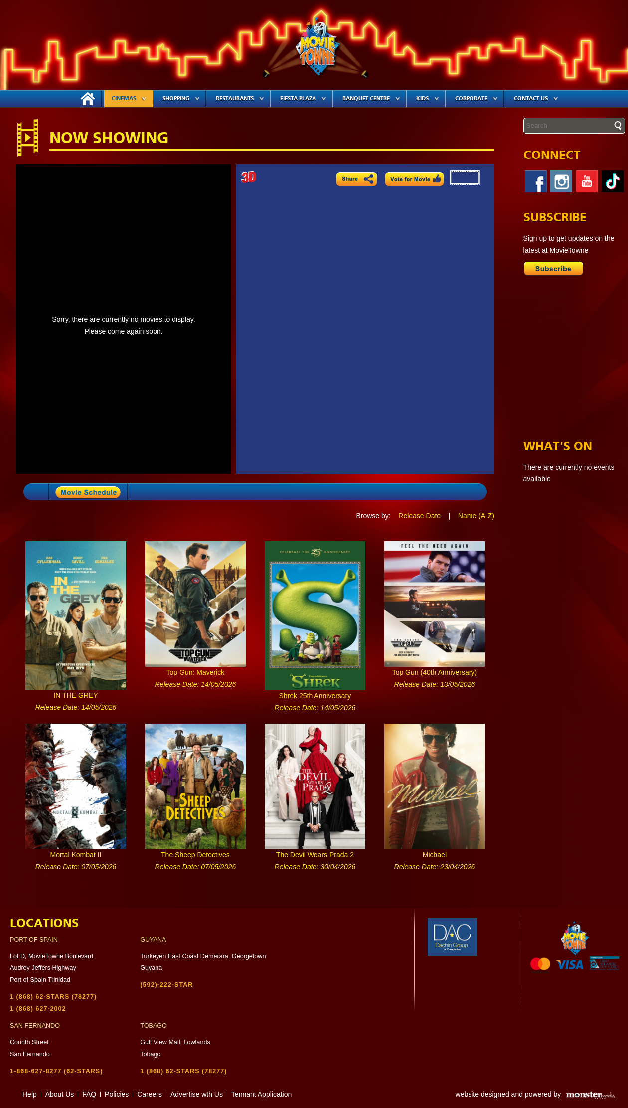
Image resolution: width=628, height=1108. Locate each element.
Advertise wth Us (196, 1094)
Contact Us (536, 98)
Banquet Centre (371, 98)
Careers (149, 1094)
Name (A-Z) (476, 516)
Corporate (476, 98)
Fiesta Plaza (303, 98)
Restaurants (240, 98)
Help (29, 1094)
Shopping (181, 98)
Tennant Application (261, 1094)
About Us (59, 1094)
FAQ (89, 1094)
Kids (427, 98)
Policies (117, 1094)
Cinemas (129, 98)
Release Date (419, 516)
